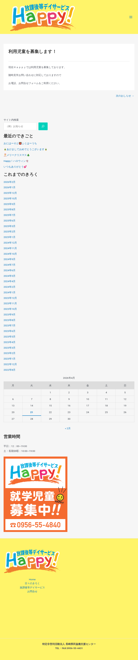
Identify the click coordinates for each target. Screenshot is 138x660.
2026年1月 (9, 187)
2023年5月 (9, 336)
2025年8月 (9, 209)
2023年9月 (9, 314)
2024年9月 (9, 259)
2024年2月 (9, 286)
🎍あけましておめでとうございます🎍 (25, 149)
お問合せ (32, 591)
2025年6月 (9, 220)
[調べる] (43, 126)
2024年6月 (9, 270)
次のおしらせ (125, 96)
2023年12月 (10, 298)
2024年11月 (10, 248)
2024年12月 (10, 242)
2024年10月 (10, 253)
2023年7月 (9, 325)
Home (32, 579)
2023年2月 (9, 353)
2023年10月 (10, 308)
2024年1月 (9, 292)
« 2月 (68, 428)
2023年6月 (9, 331)
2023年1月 (9, 358)
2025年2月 (9, 231)
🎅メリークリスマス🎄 (17, 155)
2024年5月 (9, 275)
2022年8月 (9, 369)
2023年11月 (10, 303)
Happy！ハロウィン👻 (16, 160)
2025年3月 (9, 226)
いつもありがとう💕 (15, 166)
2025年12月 (10, 192)
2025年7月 (9, 215)
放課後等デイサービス (32, 587)
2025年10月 (10, 198)
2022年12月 (10, 364)
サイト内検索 (11, 119)
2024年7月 (9, 264)
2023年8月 (9, 320)
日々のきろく (32, 583)
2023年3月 (9, 347)
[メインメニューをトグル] (131, 17)
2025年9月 (9, 204)
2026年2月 (9, 181)
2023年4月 (9, 342)
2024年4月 (9, 281)
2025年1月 (9, 237)
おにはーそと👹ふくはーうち (20, 143)
